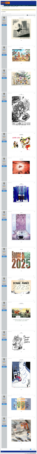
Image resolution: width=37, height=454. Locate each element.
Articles (7, 5)
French (3, 451)
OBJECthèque (23, 5)
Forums (2, 5)
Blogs (4, 5)
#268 (34, 358)
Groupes (10, 5)
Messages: (3, 23)
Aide (23, 451)
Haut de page (34, 451)
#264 (34, 248)
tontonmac (4, 19)
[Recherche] (25, 15)
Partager (4, 24)
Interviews (14, 5)
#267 (34, 331)
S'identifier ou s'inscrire (33, 0)
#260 (34, 133)
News (16, 5)
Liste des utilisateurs (13, 6)
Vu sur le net (19, 5)
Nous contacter (26, 451)
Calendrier (17, 6)
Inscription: (3, 22)
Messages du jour (8, 6)
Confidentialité (30, 451)
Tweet (4, 25)
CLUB (27, 5)
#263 (34, 211)
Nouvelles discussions (3, 6)
